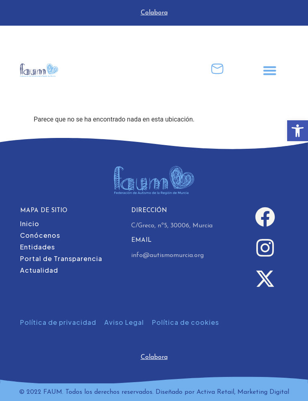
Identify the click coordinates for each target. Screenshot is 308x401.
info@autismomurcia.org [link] (167, 255)
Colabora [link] (154, 13)
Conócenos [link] (40, 235)
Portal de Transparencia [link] (61, 258)
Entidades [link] (37, 247)
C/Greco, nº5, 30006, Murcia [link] (172, 226)
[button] (269, 70)
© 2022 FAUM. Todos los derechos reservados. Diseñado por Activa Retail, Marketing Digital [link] (154, 392)
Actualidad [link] (39, 270)
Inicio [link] (29, 223)
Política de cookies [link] (185, 322)
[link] (297, 130)
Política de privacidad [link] (58, 322)
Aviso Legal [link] (124, 322)
